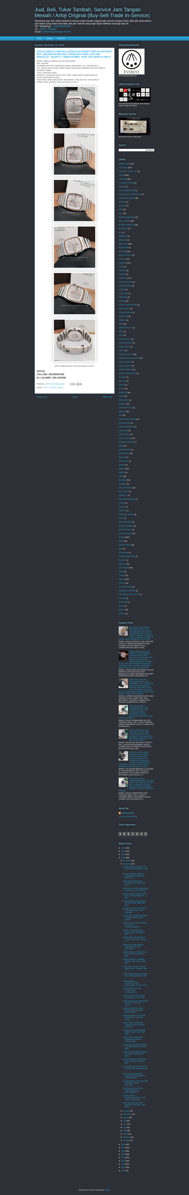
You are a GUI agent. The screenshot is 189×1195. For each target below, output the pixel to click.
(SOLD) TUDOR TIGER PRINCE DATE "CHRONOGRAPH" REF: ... (135, 896)
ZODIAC (122, 613)
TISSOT (122, 575)
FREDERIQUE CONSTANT (129, 358)
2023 (123, 858)
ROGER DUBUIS (125, 533)
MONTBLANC (124, 453)
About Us (61, 38)
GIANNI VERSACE (126, 370)
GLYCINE (122, 377)
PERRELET (123, 495)
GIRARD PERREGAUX (127, 373)
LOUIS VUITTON (125, 438)
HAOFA (121, 396)
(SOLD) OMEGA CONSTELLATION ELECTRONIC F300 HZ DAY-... (135, 983)
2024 (123, 854)
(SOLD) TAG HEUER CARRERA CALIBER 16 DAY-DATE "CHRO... (135, 918)
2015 (123, 1167)
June (125, 1124)
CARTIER (122, 263)
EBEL (121, 324)
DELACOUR (123, 316)
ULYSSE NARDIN (125, 587)
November (127, 864)
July (125, 1121)
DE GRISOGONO (125, 312)
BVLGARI (122, 259)
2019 (123, 1154)
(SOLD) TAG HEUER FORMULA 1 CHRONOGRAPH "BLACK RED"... (135, 1047)
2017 (123, 1161)
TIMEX (121, 572)
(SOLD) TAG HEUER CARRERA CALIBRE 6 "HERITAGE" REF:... (135, 1054)
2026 (123, 848)
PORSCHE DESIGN (126, 514)
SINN (121, 549)
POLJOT (122, 507)
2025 (123, 851)
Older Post (107, 397)
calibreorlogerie (127, 813)
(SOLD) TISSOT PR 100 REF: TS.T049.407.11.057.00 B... (134, 997)
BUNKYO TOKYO (125, 255)
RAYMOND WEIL (125, 522)
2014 (123, 1171)
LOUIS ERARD (124, 434)
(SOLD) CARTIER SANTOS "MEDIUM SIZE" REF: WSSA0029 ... (133, 947)
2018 (123, 1157)
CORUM (122, 301)
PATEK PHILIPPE (125, 488)
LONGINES (123, 431)
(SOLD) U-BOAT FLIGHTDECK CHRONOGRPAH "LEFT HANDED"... (134, 910)
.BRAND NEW (124, 164)
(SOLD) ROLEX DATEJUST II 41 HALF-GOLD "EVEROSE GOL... (135, 954)
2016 (123, 1164)
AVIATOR (122, 202)
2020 (123, 1151)
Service (50, 38)
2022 (123, 1144)
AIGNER (122, 187)
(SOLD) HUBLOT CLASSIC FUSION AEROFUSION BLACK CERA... (133, 1010)
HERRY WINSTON (126, 408)
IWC (120, 415)
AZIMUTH (122, 206)
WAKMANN (123, 602)
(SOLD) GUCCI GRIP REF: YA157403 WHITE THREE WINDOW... (133, 1025)
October (126, 1111)
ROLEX (121, 537)
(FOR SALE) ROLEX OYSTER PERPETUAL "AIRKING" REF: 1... (135, 969)
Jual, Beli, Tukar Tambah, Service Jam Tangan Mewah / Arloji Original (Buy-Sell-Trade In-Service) (92, 12)
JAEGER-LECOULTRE (127, 419)
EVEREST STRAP (125, 343)
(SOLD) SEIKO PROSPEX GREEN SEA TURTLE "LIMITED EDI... (133, 1039)
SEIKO (121, 541)
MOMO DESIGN (125, 450)
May (125, 1127)
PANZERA (122, 484)
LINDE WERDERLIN (126, 427)
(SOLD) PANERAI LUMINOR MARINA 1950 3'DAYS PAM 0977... (134, 961)
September (127, 1114)
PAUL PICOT (123, 491)
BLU (120, 232)
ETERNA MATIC (125, 339)
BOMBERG (123, 236)
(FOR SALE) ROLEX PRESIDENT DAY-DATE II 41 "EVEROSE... (135, 889)
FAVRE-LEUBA (124, 347)
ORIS (121, 476)
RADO (121, 518)
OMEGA (60, 387)
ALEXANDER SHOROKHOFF (130, 194)
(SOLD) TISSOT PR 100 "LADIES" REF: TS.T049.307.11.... (132, 990)
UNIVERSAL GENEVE (127, 591)
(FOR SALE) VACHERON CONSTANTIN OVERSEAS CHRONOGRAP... (134, 1076)
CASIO (121, 267)
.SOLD (45, 387)
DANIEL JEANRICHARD (128, 305)
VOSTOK (122, 598)
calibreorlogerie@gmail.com (56, 31)
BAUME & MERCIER (126, 217)
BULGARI (122, 251)
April (125, 1131)
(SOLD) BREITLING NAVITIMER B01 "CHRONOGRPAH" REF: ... (135, 976)
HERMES (122, 404)
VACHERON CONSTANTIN (129, 594)
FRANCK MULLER (126, 354)
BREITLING (123, 244)
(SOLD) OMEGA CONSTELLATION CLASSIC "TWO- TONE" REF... (134, 1098)
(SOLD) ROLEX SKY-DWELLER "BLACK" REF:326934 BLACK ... (135, 1068)
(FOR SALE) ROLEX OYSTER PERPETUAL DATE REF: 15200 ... (134, 1017)
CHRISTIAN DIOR (125, 282)
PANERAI (122, 480)
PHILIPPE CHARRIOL (127, 499)
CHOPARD (123, 278)
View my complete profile (128, 816)
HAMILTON (123, 392)
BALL (121, 213)
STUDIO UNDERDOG (127, 556)
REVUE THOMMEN (126, 526)
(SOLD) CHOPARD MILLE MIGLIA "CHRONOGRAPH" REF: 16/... (134, 932)
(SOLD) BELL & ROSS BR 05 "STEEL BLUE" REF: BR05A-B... (135, 939)
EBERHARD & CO (126, 328)
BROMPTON (123, 248)
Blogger (107, 1190)
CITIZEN (122, 290)
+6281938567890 (62, 26)
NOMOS (122, 465)
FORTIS (122, 350)
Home (39, 38)
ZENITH (122, 610)
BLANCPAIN (123, 228)
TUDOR (122, 579)
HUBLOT (122, 411)
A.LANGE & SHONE (126, 183)
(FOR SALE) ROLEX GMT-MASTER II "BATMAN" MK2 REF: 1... (134, 1105)
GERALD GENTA (125, 366)
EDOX (121, 331)
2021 (123, 1148)
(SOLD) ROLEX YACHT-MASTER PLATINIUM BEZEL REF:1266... (135, 1083)
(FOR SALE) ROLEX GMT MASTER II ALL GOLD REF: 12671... (134, 883)
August (126, 1118)
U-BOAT (122, 583)
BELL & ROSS (124, 221)
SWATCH (122, 564)
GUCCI (121, 389)
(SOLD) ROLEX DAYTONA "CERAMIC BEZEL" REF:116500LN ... (133, 1090)
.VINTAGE (52, 387)
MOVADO (122, 457)
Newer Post (42, 397)
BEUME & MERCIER (126, 225)
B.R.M (121, 209)
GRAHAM (122, 381)
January (126, 1140)
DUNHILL (122, 320)
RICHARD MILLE (125, 530)
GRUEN (122, 385)
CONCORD (123, 297)
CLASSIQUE (123, 293)
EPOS (121, 335)
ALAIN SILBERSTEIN (127, 190)
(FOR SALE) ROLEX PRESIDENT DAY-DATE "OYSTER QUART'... (135, 1003)
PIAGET (122, 503)
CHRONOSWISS (125, 286)
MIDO (121, 446)
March (125, 1134)
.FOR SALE (123, 168)
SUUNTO (122, 560)
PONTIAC (122, 511)
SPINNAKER (123, 553)
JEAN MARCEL (124, 423)
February (126, 1137)
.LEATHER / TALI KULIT (128, 171)
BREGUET (123, 240)
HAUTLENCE (124, 400)
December (127, 860)
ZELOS (121, 606)
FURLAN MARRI (125, 362)
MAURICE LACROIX (126, 442)
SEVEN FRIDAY (125, 545)
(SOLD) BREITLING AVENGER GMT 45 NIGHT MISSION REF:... (134, 1061)
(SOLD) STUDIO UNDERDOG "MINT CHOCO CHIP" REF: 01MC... (134, 1032)
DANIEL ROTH (124, 309)
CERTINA (122, 270)
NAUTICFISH (124, 461)
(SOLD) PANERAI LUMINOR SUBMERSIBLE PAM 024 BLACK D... (133, 876)
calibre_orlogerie (48, 29)
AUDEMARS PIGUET (127, 198)
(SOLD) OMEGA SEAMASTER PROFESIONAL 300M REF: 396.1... (134, 903)
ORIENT (122, 472)
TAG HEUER (123, 568)
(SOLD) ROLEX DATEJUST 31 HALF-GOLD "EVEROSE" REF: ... (135, 869)
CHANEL (122, 274)
